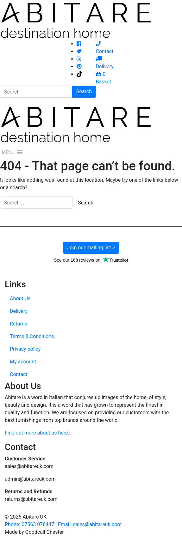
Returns (18, 324)
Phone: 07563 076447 (29, 524)
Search (84, 91)
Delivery (19, 311)
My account (23, 362)
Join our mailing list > (91, 248)
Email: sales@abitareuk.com (90, 524)
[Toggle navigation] (173, 124)
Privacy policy (25, 349)
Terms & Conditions (32, 336)
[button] (8, 152)
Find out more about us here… (38, 433)
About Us (20, 298)
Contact (19, 374)
